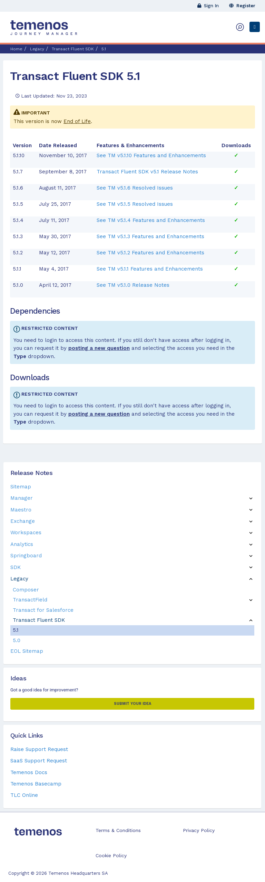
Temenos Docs (28, 772)
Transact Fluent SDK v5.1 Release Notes (147, 172)
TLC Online (24, 795)
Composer (26, 590)
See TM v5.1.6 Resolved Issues (135, 188)
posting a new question (99, 348)
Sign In (208, 5)
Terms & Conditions (118, 830)
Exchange (22, 521)
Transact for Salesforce (43, 610)
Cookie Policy (111, 855)
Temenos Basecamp (35, 784)
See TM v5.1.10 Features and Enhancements (151, 155)
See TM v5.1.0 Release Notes (133, 285)
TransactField (30, 600)
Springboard (26, 555)
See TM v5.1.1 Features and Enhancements (150, 269)
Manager (21, 498)
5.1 (16, 630)
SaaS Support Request (38, 761)
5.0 (16, 640)
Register (242, 5)
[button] (250, 498)
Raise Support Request (39, 749)
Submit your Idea (132, 703)
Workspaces (25, 532)
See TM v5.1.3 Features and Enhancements (150, 236)
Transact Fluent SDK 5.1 (75, 76)
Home (16, 49)
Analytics (21, 544)
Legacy (19, 579)
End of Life (77, 121)
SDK (15, 567)
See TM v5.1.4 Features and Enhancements (151, 220)
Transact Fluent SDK (39, 620)
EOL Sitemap (26, 651)
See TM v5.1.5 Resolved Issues (135, 204)
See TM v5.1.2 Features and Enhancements (150, 253)
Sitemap (20, 487)
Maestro (20, 510)
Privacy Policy (199, 830)
